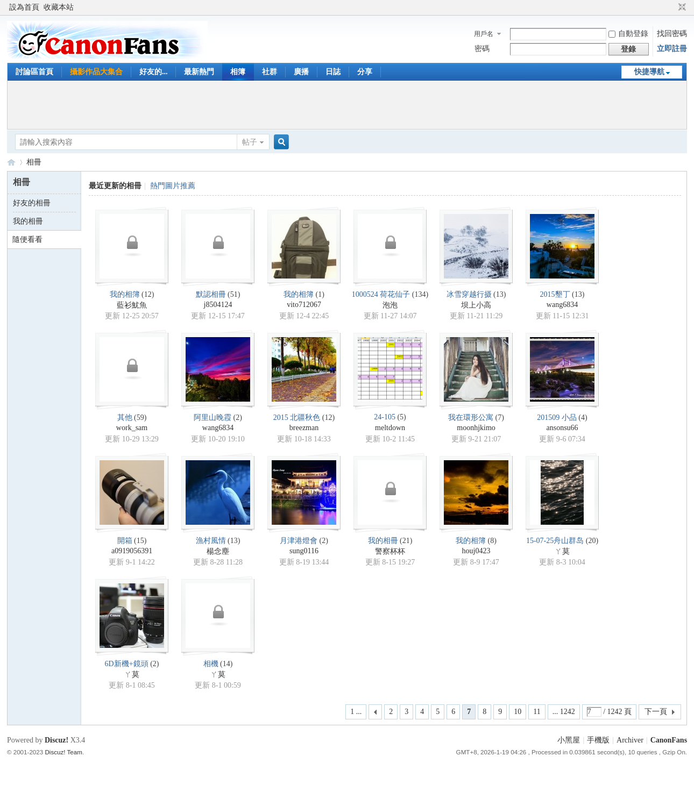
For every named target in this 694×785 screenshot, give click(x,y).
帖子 (249, 142)
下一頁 (656, 712)
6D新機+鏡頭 (126, 664)
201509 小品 (557, 417)
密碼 (482, 49)
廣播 (301, 72)
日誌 (333, 72)
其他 (124, 417)
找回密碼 (672, 34)
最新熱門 (199, 72)
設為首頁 (24, 7)
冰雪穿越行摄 (469, 294)
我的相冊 (28, 221)
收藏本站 (59, 7)
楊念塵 (218, 551)
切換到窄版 (681, 7)
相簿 (237, 72)
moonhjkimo (476, 428)
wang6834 (562, 305)
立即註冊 (672, 49)
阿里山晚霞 (212, 417)
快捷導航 (649, 72)
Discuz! (56, 740)
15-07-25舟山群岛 (555, 541)
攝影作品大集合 (96, 72)
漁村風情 (211, 541)
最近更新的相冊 (115, 186)
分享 (364, 72)
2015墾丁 (555, 294)
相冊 (33, 162)
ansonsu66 (562, 428)
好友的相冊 (32, 203)
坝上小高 (476, 305)
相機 (210, 664)
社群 (269, 72)
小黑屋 (568, 740)
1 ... (356, 712)
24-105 (384, 417)
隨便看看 (27, 240)
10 (517, 712)
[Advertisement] (347, 105)
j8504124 (218, 305)
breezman (303, 428)
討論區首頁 (34, 72)
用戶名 (483, 34)
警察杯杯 (390, 551)
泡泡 (390, 305)
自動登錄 (628, 34)
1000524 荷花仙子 (381, 294)
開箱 (124, 541)
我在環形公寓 (470, 417)
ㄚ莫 (562, 551)
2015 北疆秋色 (297, 417)
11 (536, 712)
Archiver (630, 740)
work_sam (131, 428)
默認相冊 (211, 294)
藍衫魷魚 (132, 305)
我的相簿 (125, 294)
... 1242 (564, 712)
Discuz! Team (63, 751)
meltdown (390, 428)
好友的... (153, 72)
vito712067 (304, 305)
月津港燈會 (298, 541)
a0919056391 (131, 551)
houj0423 (476, 551)
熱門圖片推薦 (172, 186)
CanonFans (11, 162)
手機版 (598, 740)
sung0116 (303, 551)
